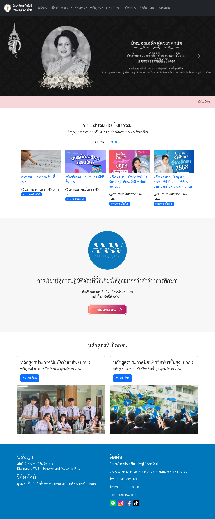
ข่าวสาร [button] (80, 8)
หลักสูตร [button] (95, 8)
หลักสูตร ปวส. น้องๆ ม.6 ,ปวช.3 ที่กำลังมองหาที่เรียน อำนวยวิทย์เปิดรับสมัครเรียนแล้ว (173, 181)
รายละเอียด (30, 378)
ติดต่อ (143, 8)
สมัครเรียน (130, 8)
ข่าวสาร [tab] (115, 142)
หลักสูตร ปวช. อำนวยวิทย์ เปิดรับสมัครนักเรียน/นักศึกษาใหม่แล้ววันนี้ (128, 181)
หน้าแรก (43, 8)
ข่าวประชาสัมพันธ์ (31, 194)
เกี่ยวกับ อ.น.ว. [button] (60, 8)
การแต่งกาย (113, 8)
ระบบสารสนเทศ (160, 8)
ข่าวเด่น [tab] (99, 142)
